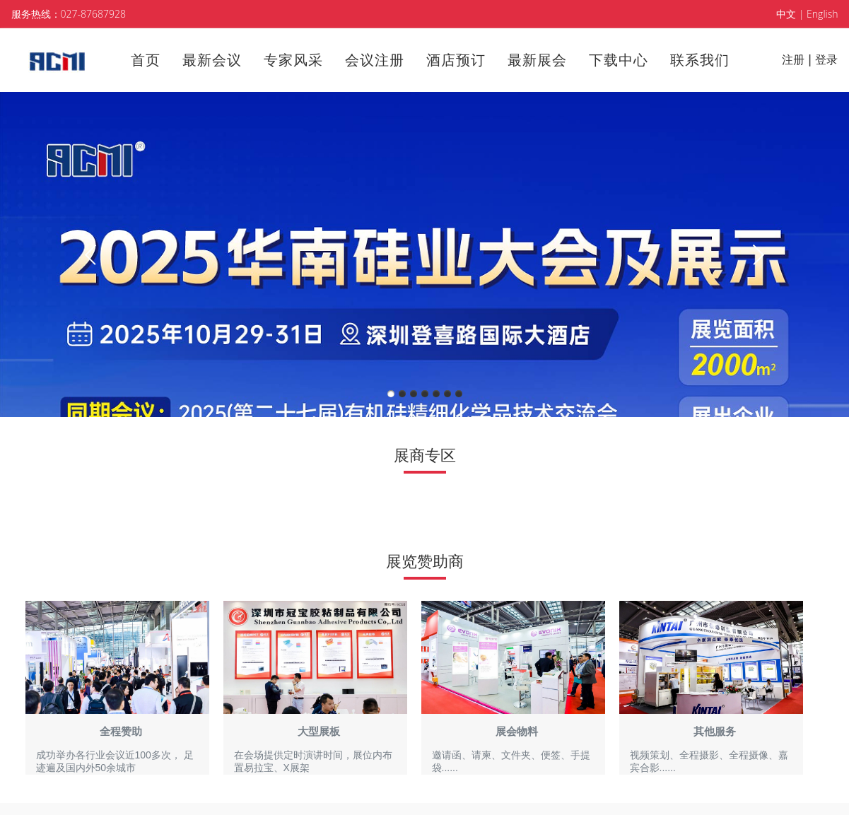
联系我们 (700, 60)
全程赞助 (121, 731)
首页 (145, 60)
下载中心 (618, 60)
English (822, 13)
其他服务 (714, 731)
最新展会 (537, 60)
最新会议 (212, 60)
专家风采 (293, 60)
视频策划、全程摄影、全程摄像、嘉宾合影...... (709, 761)
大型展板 (319, 731)
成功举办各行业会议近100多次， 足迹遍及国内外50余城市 (115, 761)
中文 (786, 13)
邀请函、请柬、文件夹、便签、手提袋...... (511, 761)
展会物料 (517, 731)
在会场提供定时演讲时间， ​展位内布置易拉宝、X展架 (313, 761)
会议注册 (374, 60)
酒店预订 (456, 60)
